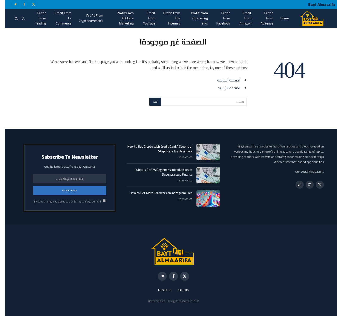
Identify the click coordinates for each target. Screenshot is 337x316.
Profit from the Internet (166, 18)
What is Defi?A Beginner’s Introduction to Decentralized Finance (159, 172)
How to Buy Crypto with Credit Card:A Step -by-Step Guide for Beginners (155, 148)
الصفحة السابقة (224, 80)
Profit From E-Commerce (58, 18)
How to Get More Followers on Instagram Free (156, 193)
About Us (160, 290)
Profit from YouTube (144, 18)
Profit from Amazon (240, 18)
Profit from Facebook (218, 18)
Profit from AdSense (262, 18)
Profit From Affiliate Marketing (120, 18)
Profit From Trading (35, 18)
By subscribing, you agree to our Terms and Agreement (65, 201)
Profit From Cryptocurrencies (86, 18)
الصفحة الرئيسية (224, 87)
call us (178, 290)
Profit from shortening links (194, 18)
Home (280, 18)
